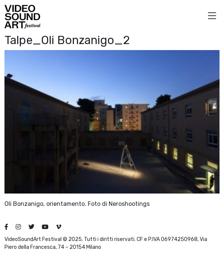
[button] (212, 17)
